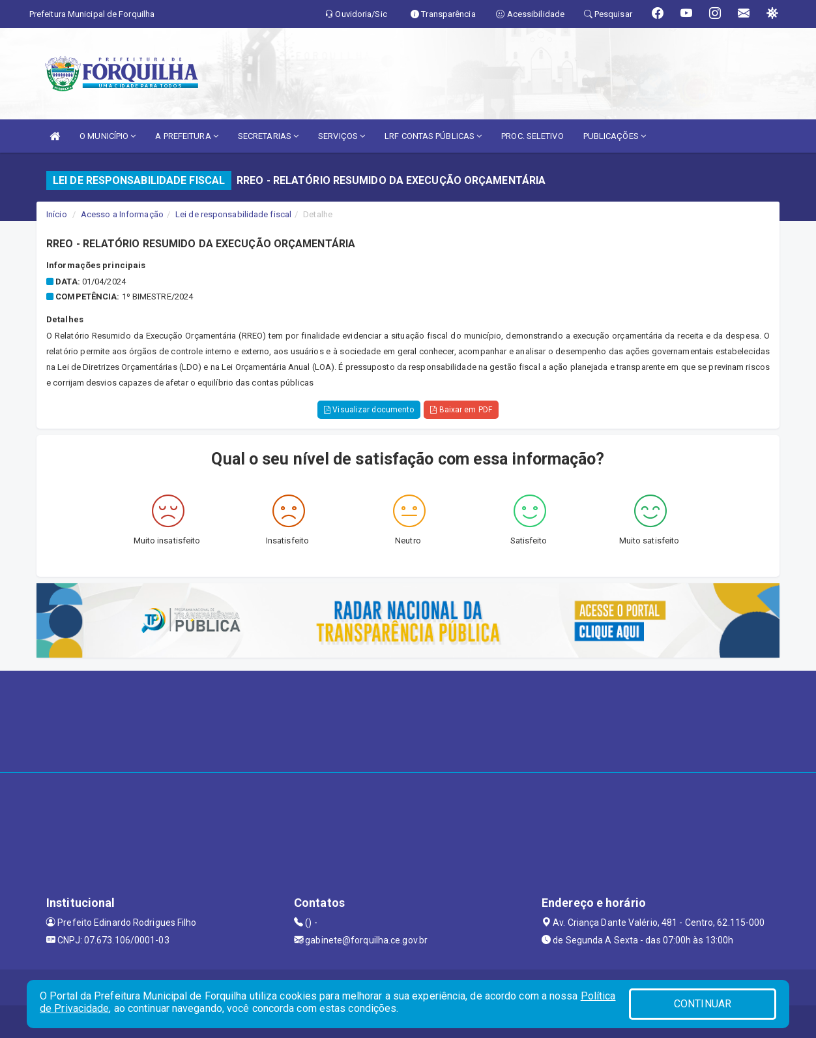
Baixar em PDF (461, 409)
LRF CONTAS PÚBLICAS (433, 136)
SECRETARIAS (268, 136)
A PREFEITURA (186, 136)
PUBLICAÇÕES (614, 136)
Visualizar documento (369, 409)
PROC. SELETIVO (532, 136)
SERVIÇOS (341, 136)
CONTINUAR (702, 1004)
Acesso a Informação (122, 214)
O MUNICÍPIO (108, 136)
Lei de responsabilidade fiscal (233, 214)
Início (56, 214)
